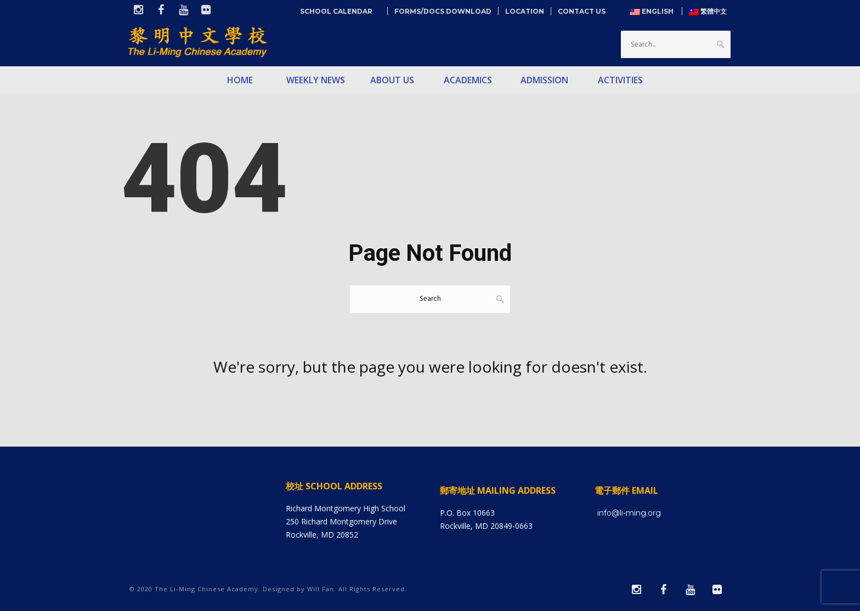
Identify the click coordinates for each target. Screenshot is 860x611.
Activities (620, 80)
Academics (468, 80)
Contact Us (582, 11)
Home (240, 80)
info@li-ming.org (629, 513)
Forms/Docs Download (442, 11)
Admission (544, 80)
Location (524, 11)
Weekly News (315, 80)
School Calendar (340, 11)
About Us (392, 80)
